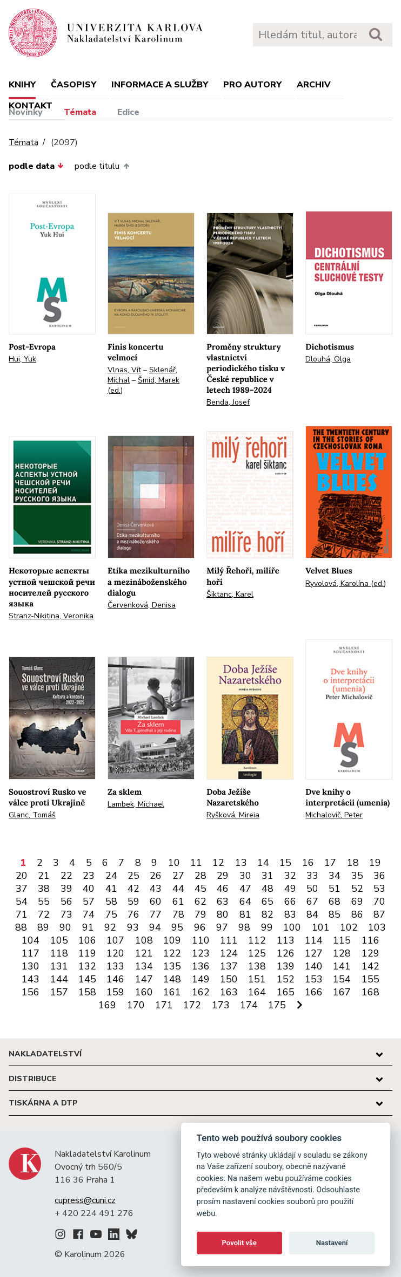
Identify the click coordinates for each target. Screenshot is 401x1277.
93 (133, 927)
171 (164, 1005)
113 (286, 940)
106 (87, 940)
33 (312, 875)
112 (257, 940)
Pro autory (252, 85)
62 (200, 901)
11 (196, 862)
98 (244, 927)
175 (277, 1005)
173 (221, 1005)
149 (201, 979)
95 (177, 927)
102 (349, 927)
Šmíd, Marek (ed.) (143, 385)
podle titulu (102, 166)
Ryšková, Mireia (232, 815)
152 (286, 979)
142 (370, 966)
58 (111, 901)
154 (342, 979)
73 (66, 914)
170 (136, 1005)
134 (144, 966)
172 (192, 1005)
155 (370, 979)
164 (257, 992)
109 (172, 940)
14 (263, 862)
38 (44, 888)
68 (334, 901)
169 (107, 1005)
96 (200, 927)
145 (87, 979)
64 (245, 901)
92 (110, 927)
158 (87, 992)
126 (286, 953)
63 (223, 901)
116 (370, 940)
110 (201, 940)
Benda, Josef (228, 402)
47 (245, 888)
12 (218, 862)
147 (144, 979)
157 (59, 992)
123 (201, 953)
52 (357, 888)
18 (353, 862)
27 (178, 875)
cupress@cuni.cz (85, 1200)
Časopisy (73, 85)
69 (357, 901)
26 (156, 875)
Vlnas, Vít (124, 370)
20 (22, 875)
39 (66, 888)
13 (241, 862)
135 (172, 966)
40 (89, 888)
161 (172, 992)
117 (30, 953)
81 (245, 914)
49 (290, 888)
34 (334, 875)
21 (44, 875)
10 (174, 862)
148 (172, 979)
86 (357, 914)
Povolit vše (239, 1243)
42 (133, 888)
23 (89, 875)
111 (229, 940)
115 (342, 940)
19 (375, 862)
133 (115, 966)
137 (229, 966)
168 (370, 992)
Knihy (22, 85)
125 (257, 953)
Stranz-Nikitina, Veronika (51, 616)
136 (201, 966)
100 (292, 927)
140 (314, 966)
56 (66, 901)
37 (22, 888)
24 (111, 875)
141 (342, 966)
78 (178, 914)
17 (330, 862)
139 (286, 966)
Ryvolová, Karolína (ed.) (345, 583)
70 (379, 901)
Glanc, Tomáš (32, 815)
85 (334, 914)
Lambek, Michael (136, 804)
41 (111, 888)
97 (222, 927)
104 (30, 940)
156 (30, 992)
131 (59, 966)
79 (200, 914)
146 (115, 979)
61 (178, 901)
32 (290, 875)
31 (267, 875)
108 (144, 940)
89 (43, 927)
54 (22, 901)
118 (59, 953)
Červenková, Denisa (142, 605)
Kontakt (30, 106)
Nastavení (332, 1243)
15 (285, 862)
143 (30, 979)
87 (379, 914)
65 (267, 901)
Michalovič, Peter (334, 815)
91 (88, 927)
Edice (128, 112)
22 (66, 875)
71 (22, 914)
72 (44, 914)
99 (267, 927)
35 (357, 875)
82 (267, 914)
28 (200, 875)
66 (290, 901)
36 (379, 875)
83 (290, 914)
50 (312, 888)
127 (314, 953)
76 (133, 914)
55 (44, 901)
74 (89, 914)
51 (334, 888)
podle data (36, 166)
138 (257, 966)
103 (377, 927)
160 (144, 992)
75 (111, 914)
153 (314, 979)
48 (267, 888)
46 (223, 888)
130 (30, 966)
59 (133, 901)
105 (59, 940)
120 (115, 953)
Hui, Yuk (22, 359)
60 (156, 901)
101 (321, 927)
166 (314, 992)
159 (115, 992)
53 (379, 888)
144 (59, 979)
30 (245, 875)
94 (155, 927)
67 (312, 901)
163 (229, 992)
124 (229, 953)
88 (21, 927)
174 (249, 1005)
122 (172, 953)
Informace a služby (159, 85)
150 (229, 979)
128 (342, 953)
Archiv (314, 85)
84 (312, 914)
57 (89, 901)
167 (342, 992)
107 (115, 940)
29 (223, 875)
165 (286, 992)
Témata (80, 112)
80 (223, 914)
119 (87, 953)
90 (65, 927)
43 (156, 888)
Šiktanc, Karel (229, 594)
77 (156, 914)
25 (133, 875)
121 (144, 953)
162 (201, 992)
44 (178, 888)
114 (314, 940)
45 (200, 888)
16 (308, 862)
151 (257, 979)
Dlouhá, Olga (328, 359)
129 (370, 953)
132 (87, 966)
